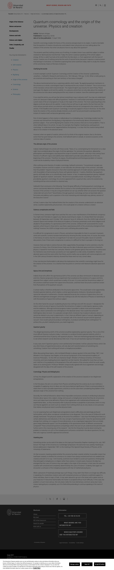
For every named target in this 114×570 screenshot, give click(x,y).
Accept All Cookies (99, 564)
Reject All (87, 564)
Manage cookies (74, 564)
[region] (57, 564)
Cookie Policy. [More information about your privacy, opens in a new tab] (36, 568)
